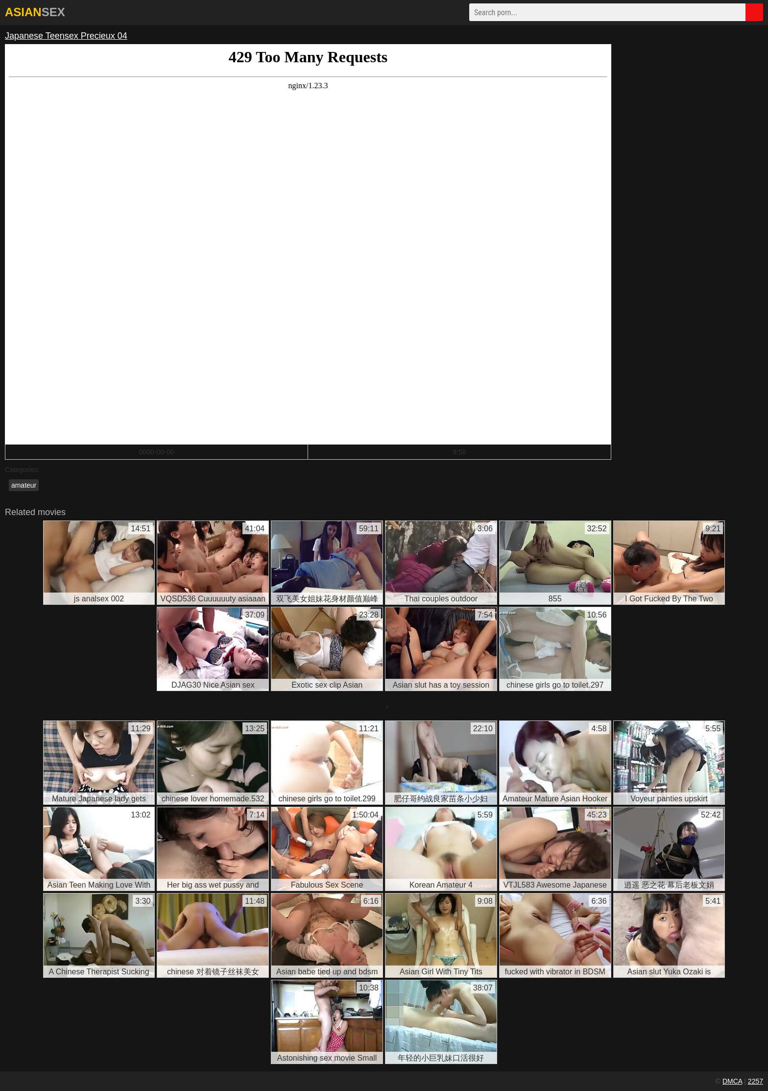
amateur (23, 485)
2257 (755, 1081)
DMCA (732, 1081)
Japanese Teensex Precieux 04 (66, 36)
